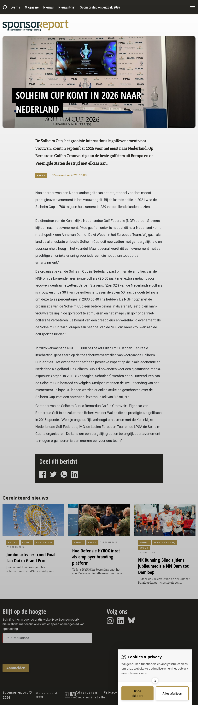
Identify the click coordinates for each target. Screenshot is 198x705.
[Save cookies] (137, 693)
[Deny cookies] (172, 693)
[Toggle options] (155, 681)
